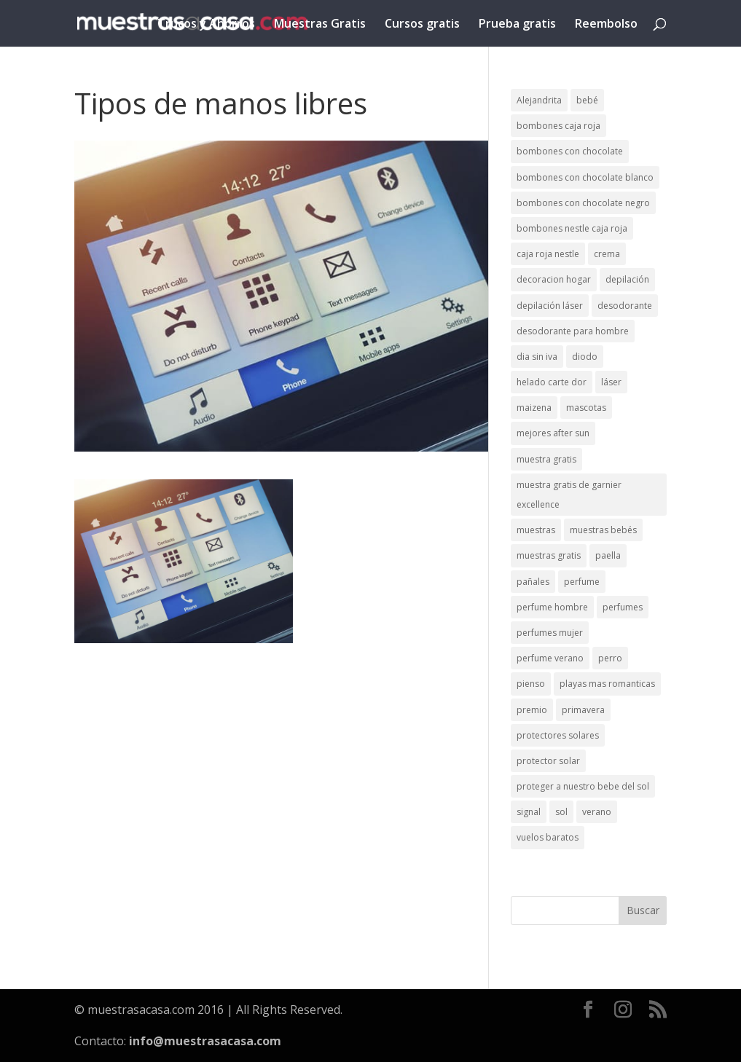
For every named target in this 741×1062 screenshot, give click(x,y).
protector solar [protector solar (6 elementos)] (548, 761)
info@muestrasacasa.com (205, 1041)
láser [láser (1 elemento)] (611, 382)
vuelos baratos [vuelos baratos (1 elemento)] (548, 837)
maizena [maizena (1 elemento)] (534, 407)
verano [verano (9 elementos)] (596, 812)
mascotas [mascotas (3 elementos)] (586, 407)
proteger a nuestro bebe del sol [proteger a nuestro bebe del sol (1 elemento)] (583, 786)
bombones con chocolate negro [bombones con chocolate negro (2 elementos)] (583, 203)
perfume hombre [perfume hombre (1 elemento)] (552, 607)
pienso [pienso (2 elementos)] (531, 683)
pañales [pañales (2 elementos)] (533, 581)
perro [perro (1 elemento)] (610, 658)
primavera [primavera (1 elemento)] (583, 710)
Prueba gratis (517, 24)
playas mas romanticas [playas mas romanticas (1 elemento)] (607, 683)
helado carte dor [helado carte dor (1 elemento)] (552, 382)
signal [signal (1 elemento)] (529, 812)
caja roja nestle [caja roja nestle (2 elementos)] (548, 254)
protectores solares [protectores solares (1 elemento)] (558, 735)
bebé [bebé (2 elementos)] (587, 100)
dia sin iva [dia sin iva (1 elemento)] (537, 356)
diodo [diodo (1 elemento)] (584, 356)
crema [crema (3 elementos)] (607, 254)
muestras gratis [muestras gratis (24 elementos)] (549, 555)
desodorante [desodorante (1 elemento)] (624, 305)
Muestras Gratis (320, 24)
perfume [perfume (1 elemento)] (582, 581)
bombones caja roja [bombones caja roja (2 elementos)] (558, 125)
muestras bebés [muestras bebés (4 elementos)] (603, 530)
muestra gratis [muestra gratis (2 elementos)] (546, 459)
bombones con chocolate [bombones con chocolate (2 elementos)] (570, 151)
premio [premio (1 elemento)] (532, 710)
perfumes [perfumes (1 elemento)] (623, 607)
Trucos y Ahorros (206, 24)
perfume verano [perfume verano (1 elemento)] (550, 658)
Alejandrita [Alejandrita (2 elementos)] (539, 100)
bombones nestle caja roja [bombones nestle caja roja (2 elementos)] (572, 228)
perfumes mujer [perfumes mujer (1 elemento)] (550, 632)
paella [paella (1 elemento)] (608, 555)
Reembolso (606, 24)
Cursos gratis (422, 24)
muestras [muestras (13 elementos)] (536, 530)
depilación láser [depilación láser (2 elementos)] (550, 305)
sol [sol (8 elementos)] (561, 812)
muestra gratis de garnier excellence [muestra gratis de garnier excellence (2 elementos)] (569, 495)
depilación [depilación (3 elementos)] (627, 279)
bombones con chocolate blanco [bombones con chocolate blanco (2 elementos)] (585, 177)
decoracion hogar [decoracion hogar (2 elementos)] (554, 279)
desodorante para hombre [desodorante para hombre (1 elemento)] (573, 331)
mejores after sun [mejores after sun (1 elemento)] (553, 433)
